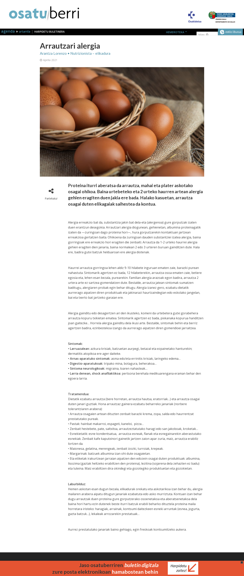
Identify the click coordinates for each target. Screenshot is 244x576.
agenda (8, 31)
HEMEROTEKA (175, 32)
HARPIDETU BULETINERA (49, 31)
